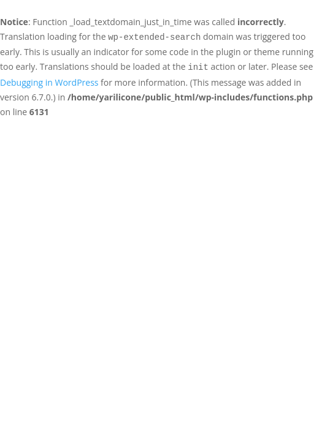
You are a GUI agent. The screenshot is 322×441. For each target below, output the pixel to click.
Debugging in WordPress (49, 82)
